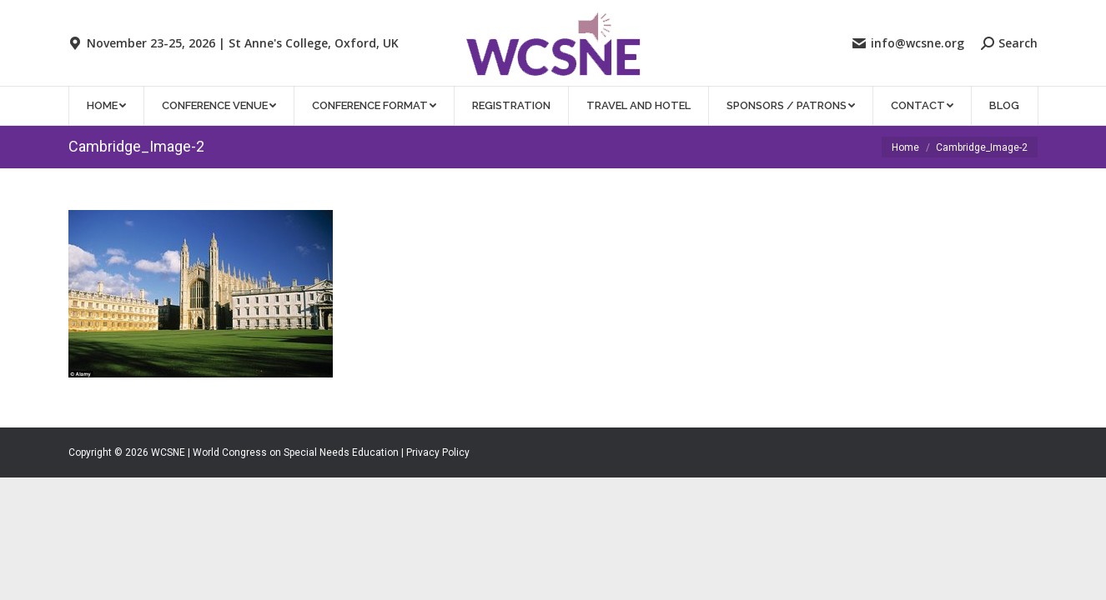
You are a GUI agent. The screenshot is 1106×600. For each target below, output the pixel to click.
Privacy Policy (438, 452)
